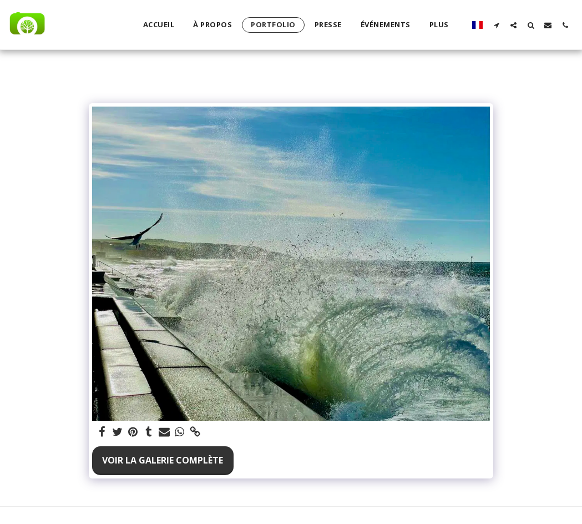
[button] (496, 25)
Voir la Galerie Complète (162, 460)
